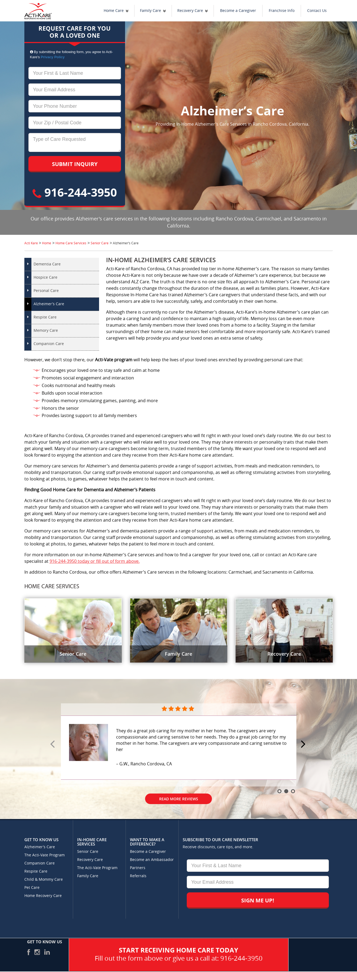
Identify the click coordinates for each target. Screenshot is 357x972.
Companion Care (49, 344)
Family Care (150, 10)
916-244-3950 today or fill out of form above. (95, 561)
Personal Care (46, 290)
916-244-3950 (74, 192)
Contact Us (317, 10)
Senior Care (87, 851)
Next (304, 744)
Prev (53, 744)
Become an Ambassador (152, 859)
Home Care (114, 10)
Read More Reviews (178, 798)
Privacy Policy (53, 57)
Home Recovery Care (43, 895)
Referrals (138, 876)
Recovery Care (190, 10)
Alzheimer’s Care (49, 304)
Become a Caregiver (238, 10)
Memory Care (46, 330)
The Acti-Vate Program (44, 855)
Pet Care (32, 887)
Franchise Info (281, 10)
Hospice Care (45, 277)
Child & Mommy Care (43, 879)
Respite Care (45, 317)
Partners (137, 868)
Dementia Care (47, 264)
